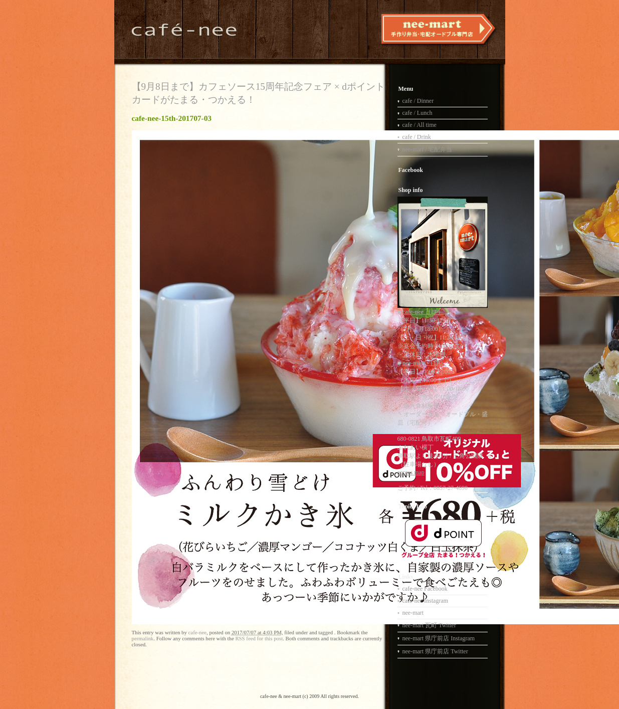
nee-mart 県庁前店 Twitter (435, 651)
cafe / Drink (416, 136)
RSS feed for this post (259, 638)
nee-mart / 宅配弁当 (427, 149)
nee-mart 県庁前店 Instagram (438, 638)
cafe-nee (197, 632)
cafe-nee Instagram (425, 600)
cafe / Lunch (417, 112)
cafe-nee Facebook (425, 588)
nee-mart (413, 612)
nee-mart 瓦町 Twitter (429, 625)
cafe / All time (419, 124)
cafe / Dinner (418, 100)
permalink (143, 638)
